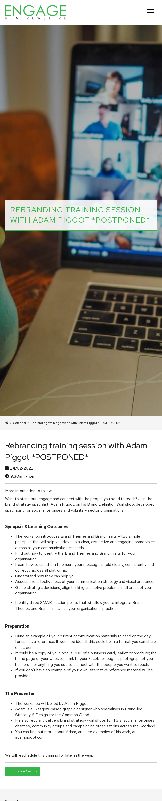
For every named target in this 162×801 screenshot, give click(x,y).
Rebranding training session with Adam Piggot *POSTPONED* (75, 423)
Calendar (19, 423)
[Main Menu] (150, 12)
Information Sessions (23, 771)
